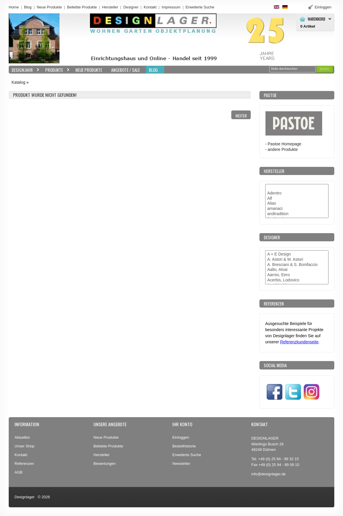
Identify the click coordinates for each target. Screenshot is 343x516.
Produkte (56, 70)
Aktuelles (22, 437)
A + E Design (297, 254)
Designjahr (24, 70)
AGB (18, 472)
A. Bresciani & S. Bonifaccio (297, 264)
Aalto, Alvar (297, 269)
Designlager (25, 497)
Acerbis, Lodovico (297, 280)
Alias (297, 203)
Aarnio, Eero (297, 275)
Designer (130, 7)
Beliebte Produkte (82, 7)
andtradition (297, 214)
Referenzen (24, 463)
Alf (297, 198)
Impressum (171, 7)
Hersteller (110, 7)
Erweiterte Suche (186, 455)
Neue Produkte (49, 7)
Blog (28, 7)
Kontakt (150, 7)
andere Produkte (283, 149)
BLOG (153, 70)
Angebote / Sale (125, 70)
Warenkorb (316, 19)
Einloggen (180, 437)
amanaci (297, 208)
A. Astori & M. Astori (297, 259)
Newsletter (181, 463)
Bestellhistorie (184, 446)
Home (14, 7)
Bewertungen (104, 463)
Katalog (18, 82)
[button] (325, 69)
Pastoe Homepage (285, 144)
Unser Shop (25, 446)
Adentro (297, 193)
